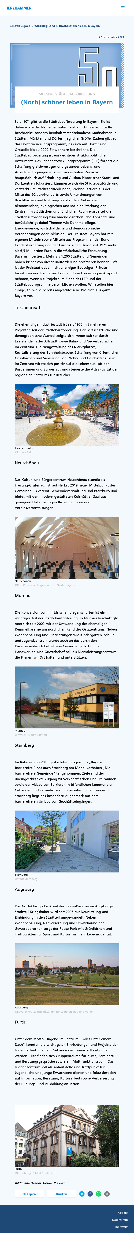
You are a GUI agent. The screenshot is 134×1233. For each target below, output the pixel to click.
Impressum (121, 1226)
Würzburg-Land (44, 26)
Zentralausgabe (20, 26)
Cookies (123, 1212)
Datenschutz (120, 1219)
